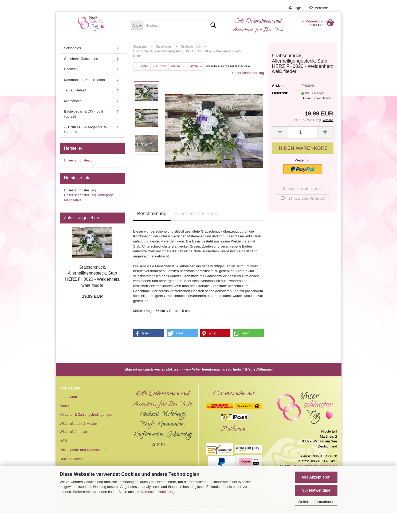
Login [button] (295, 8)
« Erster (142, 66)
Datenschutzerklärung (158, 492)
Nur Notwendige (316, 490)
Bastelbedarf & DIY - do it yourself (83, 113)
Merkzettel (319, 8)
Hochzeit (71, 69)
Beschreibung (152, 213)
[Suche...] (137, 25)
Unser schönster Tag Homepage (89, 195)
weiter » (177, 66)
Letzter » (195, 66)
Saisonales (72, 48)
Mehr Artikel (73, 200)
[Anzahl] (302, 132)
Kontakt (66, 406)
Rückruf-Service (72, 459)
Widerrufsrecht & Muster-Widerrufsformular (79, 428)
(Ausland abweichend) (316, 98)
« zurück (159, 66)
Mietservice (73, 101)
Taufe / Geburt (75, 90)
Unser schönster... (78, 160)
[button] (280, 132)
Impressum (68, 397)
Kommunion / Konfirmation (84, 80)
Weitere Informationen (316, 502)
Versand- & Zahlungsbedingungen (86, 414)
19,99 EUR (92, 296)
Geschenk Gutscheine (81, 59)
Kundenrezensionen (196, 213)
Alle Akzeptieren (315, 477)
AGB (63, 441)
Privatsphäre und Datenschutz (83, 450)
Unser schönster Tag (248, 73)
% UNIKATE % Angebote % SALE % (85, 129)
